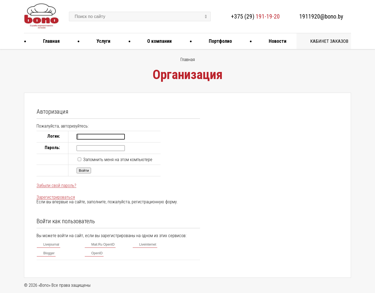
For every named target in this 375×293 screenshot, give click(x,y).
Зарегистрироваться (56, 197)
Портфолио (218, 41)
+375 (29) (255, 16)
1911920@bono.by (321, 16)
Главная (49, 41)
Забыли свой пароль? (56, 185)
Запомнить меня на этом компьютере (117, 159)
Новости (275, 41)
